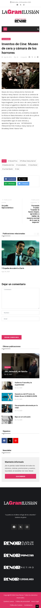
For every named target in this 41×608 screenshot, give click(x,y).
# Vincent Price (12, 161)
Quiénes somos (8, 601)
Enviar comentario (11, 337)
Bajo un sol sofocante (23, 417)
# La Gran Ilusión (7, 169)
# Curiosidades (21, 165)
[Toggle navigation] (5, 29)
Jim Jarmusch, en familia (15, 371)
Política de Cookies (16, 605)
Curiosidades (6, 39)
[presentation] (18, 327)
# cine (17, 169)
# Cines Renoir (32, 165)
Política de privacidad (23, 601)
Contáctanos (28, 605)
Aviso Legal (35, 601)
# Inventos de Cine (8, 165)
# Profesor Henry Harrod (28, 161)
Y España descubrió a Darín (13, 268)
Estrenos (7, 367)
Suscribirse (20, 476)
